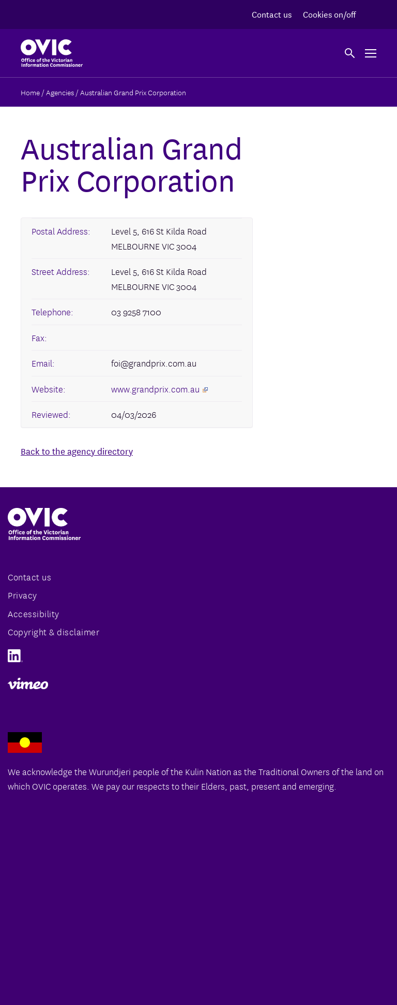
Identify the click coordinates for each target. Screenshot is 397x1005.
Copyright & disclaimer (53, 631)
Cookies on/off (329, 13)
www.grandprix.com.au (159, 388)
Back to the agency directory (77, 450)
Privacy (22, 594)
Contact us (272, 13)
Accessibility (33, 613)
